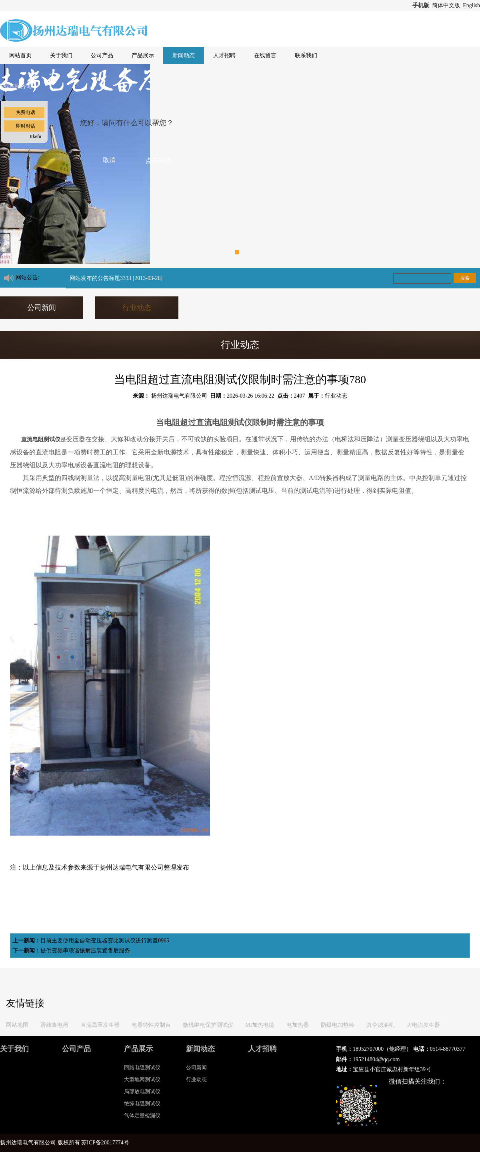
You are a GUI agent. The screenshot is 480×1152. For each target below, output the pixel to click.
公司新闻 (41, 308)
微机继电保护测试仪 (208, 1025)
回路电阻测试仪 (142, 1067)
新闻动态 (183, 55)
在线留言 (265, 55)
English (471, 5)
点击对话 (158, 160)
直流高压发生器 (100, 1025)
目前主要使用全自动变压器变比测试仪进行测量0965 (104, 941)
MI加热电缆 (259, 1025)
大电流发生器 (423, 1025)
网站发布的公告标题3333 (100, 278)
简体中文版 (447, 5)
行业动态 (136, 308)
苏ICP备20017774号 (105, 1143)
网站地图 (17, 1025)
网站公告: (28, 277)
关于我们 (61, 55)
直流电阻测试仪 (40, 439)
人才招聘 (224, 55)
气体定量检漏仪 (142, 1115)
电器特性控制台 (151, 1025)
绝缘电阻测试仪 (142, 1103)
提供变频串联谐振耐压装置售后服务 (85, 951)
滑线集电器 (54, 1025)
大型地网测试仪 (142, 1079)
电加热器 (297, 1025)
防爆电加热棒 (337, 1025)
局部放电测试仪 (142, 1091)
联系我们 (306, 55)
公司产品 (102, 55)
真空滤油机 (380, 1025)
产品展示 (143, 55)
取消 (109, 160)
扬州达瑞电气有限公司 (179, 396)
